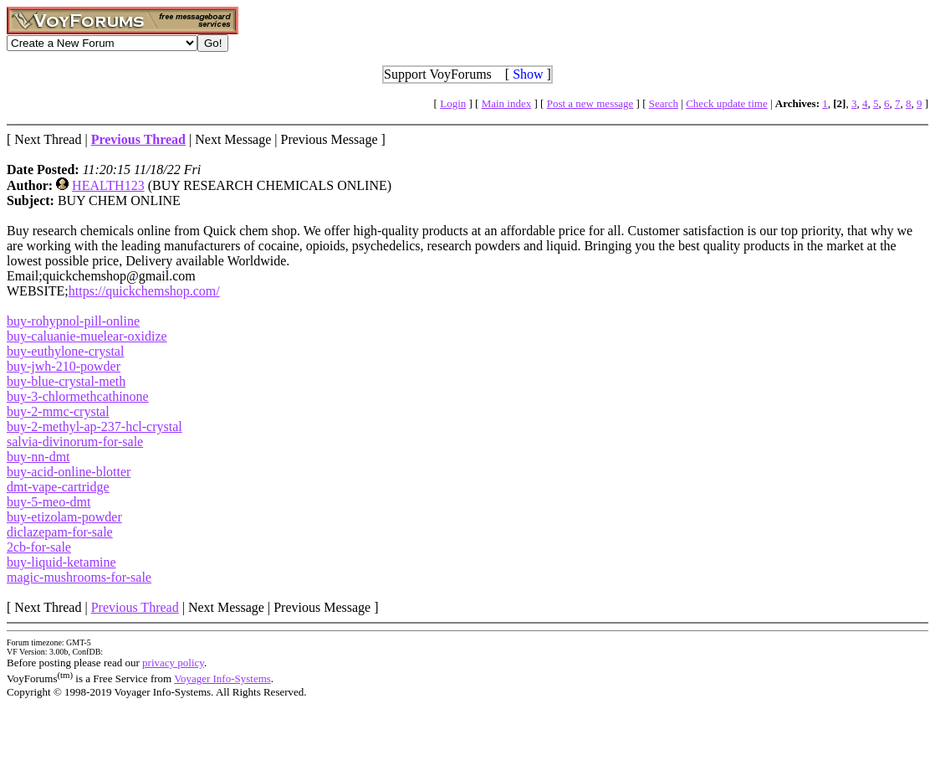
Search (663, 103)
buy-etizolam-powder (64, 517)
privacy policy (173, 662)
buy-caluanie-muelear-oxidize (87, 336)
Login (453, 103)
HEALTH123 (108, 185)
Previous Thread (135, 607)
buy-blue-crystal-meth (66, 381)
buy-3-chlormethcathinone (78, 396)
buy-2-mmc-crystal (58, 411)
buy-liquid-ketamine (61, 562)
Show (528, 74)
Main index (507, 103)
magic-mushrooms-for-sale (79, 577)
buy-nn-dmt (38, 457)
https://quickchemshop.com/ (144, 291)
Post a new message (590, 103)
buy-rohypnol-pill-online (73, 321)
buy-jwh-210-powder (63, 366)
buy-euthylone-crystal (65, 351)
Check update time (726, 103)
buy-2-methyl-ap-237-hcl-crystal (94, 426)
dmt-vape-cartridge (58, 487)
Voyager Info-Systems (222, 678)
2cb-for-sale (39, 547)
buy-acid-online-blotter (68, 472)
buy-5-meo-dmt (48, 502)
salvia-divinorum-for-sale (75, 441)
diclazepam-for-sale (60, 532)
